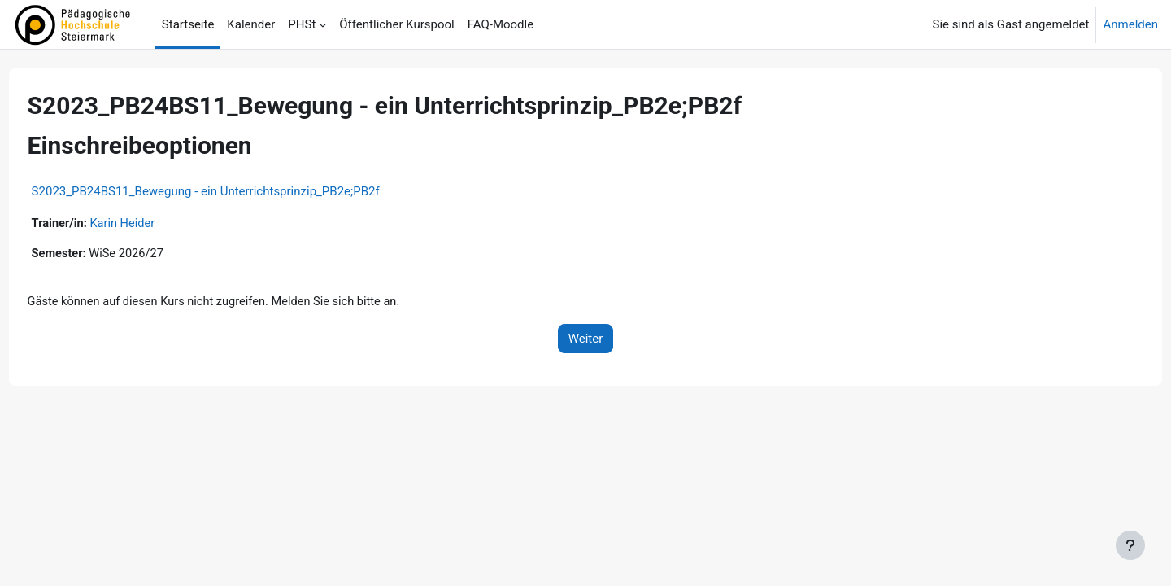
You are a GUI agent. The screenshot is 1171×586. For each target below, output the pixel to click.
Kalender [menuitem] (251, 24)
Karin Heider (155, 223)
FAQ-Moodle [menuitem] (500, 24)
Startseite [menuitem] (188, 24)
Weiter (585, 340)
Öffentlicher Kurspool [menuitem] (396, 24)
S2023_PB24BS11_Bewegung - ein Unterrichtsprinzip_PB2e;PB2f (236, 191)
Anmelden (1130, 24)
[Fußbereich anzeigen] (1130, 545)
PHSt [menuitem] (302, 24)
